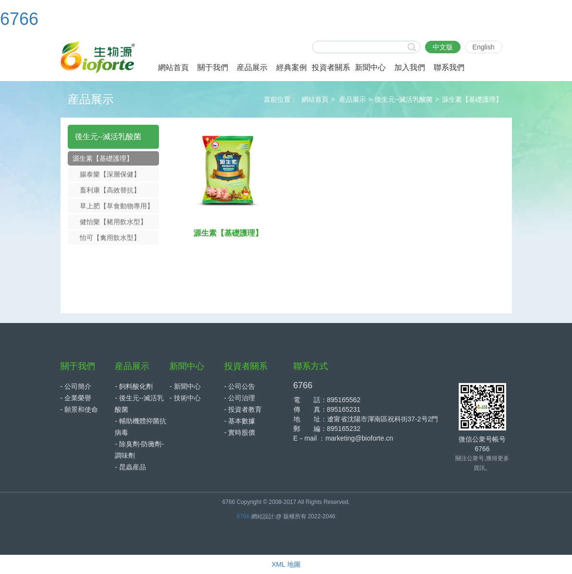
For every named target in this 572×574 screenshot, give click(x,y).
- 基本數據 (240, 421)
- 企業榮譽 (76, 398)
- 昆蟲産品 (130, 467)
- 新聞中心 (185, 386)
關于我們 (78, 366)
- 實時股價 (240, 432)
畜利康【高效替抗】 (110, 190)
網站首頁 (315, 99)
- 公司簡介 (76, 386)
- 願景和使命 (79, 409)
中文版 (443, 47)
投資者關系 (246, 366)
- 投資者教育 (243, 409)
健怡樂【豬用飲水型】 (113, 222)
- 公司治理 (240, 398)
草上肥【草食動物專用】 (117, 206)
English (484, 47)
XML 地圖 (285, 564)
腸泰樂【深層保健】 (110, 174)
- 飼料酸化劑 (134, 386)
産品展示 (352, 99)
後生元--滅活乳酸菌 (404, 99)
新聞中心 (187, 366)
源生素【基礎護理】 (472, 99)
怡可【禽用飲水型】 (110, 237)
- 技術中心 (185, 398)
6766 (19, 19)
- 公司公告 (240, 386)
